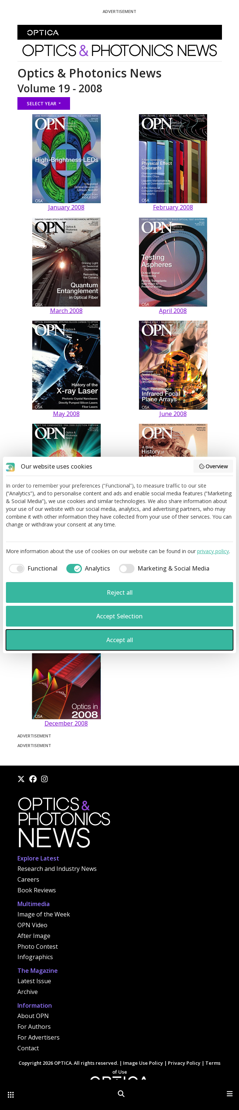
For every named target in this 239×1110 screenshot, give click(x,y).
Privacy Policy (184, 1063)
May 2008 (66, 414)
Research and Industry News (57, 869)
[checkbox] (31, 568)
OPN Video (32, 925)
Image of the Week (43, 914)
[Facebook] (33, 779)
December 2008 (66, 723)
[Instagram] (44, 779)
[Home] (63, 824)
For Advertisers (38, 1037)
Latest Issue (34, 981)
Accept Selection (119, 616)
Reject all (120, 592)
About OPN (33, 1016)
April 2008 (173, 311)
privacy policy (213, 551)
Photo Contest (37, 946)
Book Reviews (36, 890)
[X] (21, 779)
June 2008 (173, 414)
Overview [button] (213, 466)
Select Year (42, 103)
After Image (33, 936)
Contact (28, 1048)
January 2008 (66, 207)
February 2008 (173, 207)
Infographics (35, 957)
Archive (27, 992)
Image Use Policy (143, 1063)
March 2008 (66, 311)
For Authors (34, 1027)
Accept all (119, 640)
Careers (28, 879)
